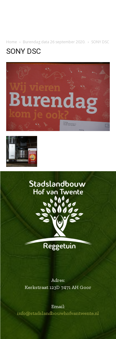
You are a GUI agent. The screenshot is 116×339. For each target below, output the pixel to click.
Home (11, 41)
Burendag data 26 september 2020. (54, 41)
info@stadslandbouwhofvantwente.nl (58, 313)
